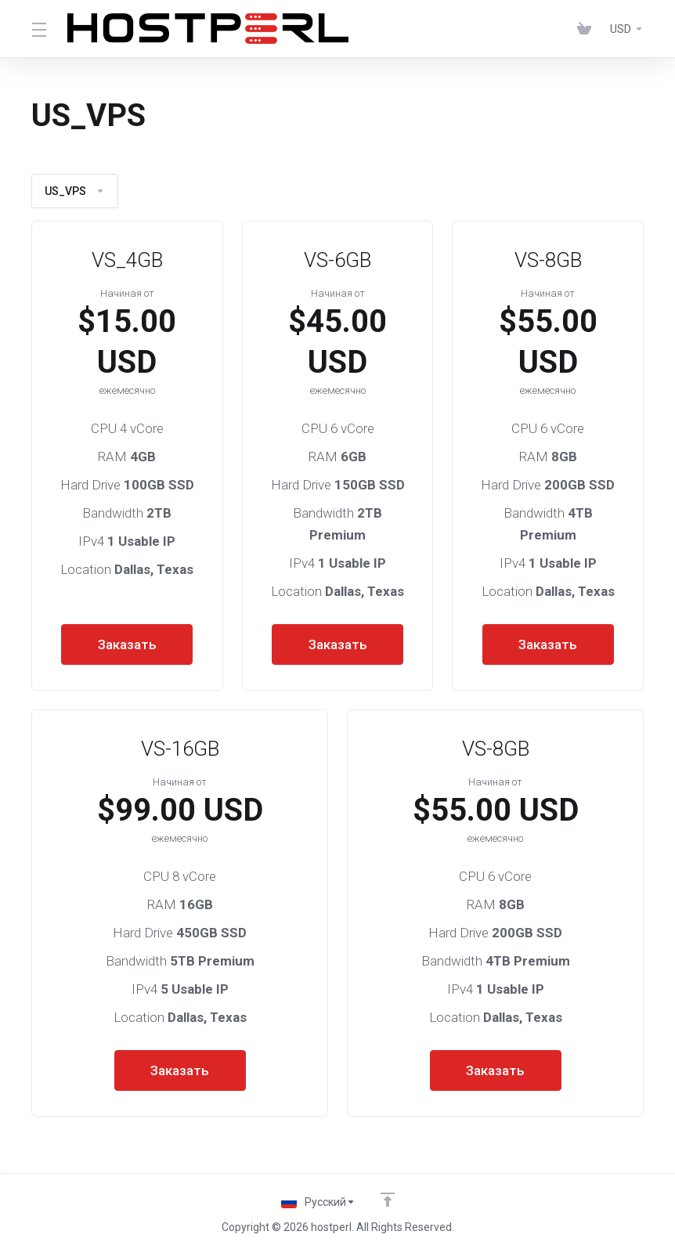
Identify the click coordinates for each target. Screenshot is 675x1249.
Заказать (127, 644)
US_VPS (75, 191)
